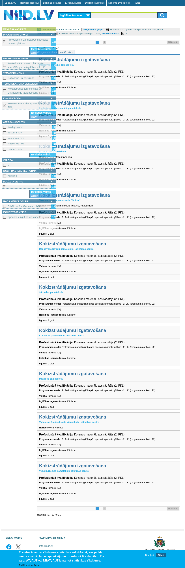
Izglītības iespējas (29, 2)
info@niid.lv (46, 546)
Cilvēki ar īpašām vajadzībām (24, 206)
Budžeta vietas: (149, 33)
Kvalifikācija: (84, 33)
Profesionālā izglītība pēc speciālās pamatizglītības (28, 41)
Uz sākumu (10, 2)
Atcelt (34, 52)
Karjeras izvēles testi (119, 2)
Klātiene (12, 175)
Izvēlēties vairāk (41, 49)
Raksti (137, 2)
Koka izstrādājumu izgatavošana (96, 59)
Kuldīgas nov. (15, 127)
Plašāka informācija (28, 565)
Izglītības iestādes (51, 2)
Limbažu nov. (15, 149)
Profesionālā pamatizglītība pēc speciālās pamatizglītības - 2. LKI (27, 65)
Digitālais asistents (95, 2)
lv (8, 165)
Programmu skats (69, 52)
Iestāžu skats (89, 52)
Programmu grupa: (115, 29)
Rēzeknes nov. (16, 143)
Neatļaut (149, 555)
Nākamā (172, 42)
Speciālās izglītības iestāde (23, 217)
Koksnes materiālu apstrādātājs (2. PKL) (27, 105)
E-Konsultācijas (73, 2)
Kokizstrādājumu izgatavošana (94, 243)
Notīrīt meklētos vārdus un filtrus (83, 29)
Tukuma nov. (15, 132)
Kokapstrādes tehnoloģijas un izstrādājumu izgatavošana (25, 90)
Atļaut (161, 555)
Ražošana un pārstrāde (21, 78)
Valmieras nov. (16, 138)
